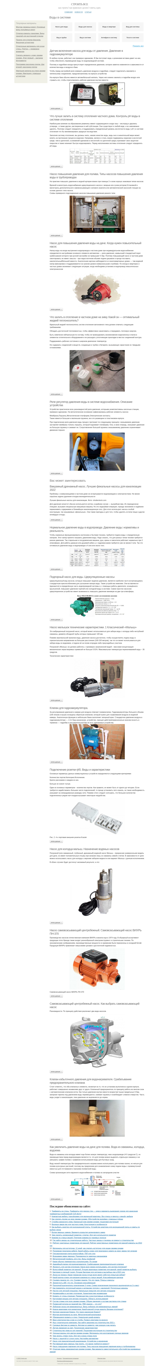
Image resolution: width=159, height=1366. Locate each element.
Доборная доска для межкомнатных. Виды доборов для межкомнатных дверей (85, 1307)
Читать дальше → (56, 108)
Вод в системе (85, 37)
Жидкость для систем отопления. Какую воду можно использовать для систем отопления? (90, 1267)
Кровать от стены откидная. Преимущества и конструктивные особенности (83, 1296)
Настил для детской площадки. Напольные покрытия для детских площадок (84, 1291)
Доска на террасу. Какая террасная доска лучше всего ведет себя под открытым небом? (89, 1275)
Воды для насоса (85, 27)
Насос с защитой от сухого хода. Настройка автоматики (75, 1338)
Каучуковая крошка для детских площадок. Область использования (80, 1299)
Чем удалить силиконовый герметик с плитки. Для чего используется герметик (84, 1235)
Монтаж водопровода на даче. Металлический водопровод (77, 1315)
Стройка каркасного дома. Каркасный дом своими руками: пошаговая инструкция (85, 1222)
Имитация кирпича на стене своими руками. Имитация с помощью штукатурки (30, 73)
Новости (79, 12)
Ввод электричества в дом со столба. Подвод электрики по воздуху (80, 1320)
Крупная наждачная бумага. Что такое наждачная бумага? (76, 1312)
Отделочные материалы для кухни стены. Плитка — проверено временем (30, 49)
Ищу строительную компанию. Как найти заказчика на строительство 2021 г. (84, 1323)
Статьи (88, 12)
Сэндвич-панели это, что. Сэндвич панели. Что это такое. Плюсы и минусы (83, 1280)
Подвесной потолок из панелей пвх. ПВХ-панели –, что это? (77, 1304)
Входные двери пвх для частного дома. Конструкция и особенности (79, 1224)
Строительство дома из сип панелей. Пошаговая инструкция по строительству (85, 1331)
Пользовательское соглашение (71, 1358)
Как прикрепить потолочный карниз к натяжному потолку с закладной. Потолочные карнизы (90, 1288)
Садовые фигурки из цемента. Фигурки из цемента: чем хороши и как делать (84, 1325)
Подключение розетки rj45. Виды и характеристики (80, 769)
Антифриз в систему (109, 37)
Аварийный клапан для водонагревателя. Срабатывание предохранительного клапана (88, 1264)
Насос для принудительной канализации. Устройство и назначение (80, 1341)
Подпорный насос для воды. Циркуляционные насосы (82, 576)
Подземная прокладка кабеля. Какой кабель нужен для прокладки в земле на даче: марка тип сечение (95, 1251)
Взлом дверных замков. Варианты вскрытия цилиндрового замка (78, 1232)
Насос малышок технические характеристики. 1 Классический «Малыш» (93, 627)
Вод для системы (132, 27)
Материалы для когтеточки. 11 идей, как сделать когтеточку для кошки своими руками (88, 1248)
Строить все (79, 4)
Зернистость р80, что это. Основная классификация (74, 1283)
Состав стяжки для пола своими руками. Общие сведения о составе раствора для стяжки (89, 1301)
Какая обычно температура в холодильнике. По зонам (75, 1262)
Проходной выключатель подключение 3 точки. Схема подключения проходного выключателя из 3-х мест (96, 1285)
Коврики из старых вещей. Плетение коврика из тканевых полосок (79, 1238)
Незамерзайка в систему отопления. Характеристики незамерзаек (80, 1293)
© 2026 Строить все (22, 1358)
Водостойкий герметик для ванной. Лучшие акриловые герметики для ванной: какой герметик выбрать (95, 1269)
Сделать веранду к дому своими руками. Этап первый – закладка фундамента (29, 58)
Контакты (59, 1358)
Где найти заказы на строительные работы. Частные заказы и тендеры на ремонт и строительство (93, 1240)
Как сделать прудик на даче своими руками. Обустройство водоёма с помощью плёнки (87, 1219)
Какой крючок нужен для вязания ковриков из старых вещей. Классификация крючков (88, 1277)
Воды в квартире (109, 27)
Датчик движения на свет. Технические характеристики (75, 1328)
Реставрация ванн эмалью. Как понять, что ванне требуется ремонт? (81, 1344)
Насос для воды (61, 27)
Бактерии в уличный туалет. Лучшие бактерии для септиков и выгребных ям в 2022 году (89, 1272)
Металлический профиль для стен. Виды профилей (74, 1259)
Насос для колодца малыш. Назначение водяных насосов (84, 849)
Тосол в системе (132, 37)
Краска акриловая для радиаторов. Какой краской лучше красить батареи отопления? (88, 1309)
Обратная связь (101, 1358)
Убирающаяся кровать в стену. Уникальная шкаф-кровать (76, 1317)
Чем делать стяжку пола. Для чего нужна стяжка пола (75, 1336)
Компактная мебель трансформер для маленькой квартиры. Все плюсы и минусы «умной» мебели (92, 1216)
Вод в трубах (62, 37)
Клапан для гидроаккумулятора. (69, 708)
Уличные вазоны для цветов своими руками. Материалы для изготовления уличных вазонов (90, 1333)
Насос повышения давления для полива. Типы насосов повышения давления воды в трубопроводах (94, 1346)
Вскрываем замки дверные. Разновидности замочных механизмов (80, 1256)
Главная (68, 12)
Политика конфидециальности (65, 1361)
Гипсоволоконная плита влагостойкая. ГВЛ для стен (74, 1254)
